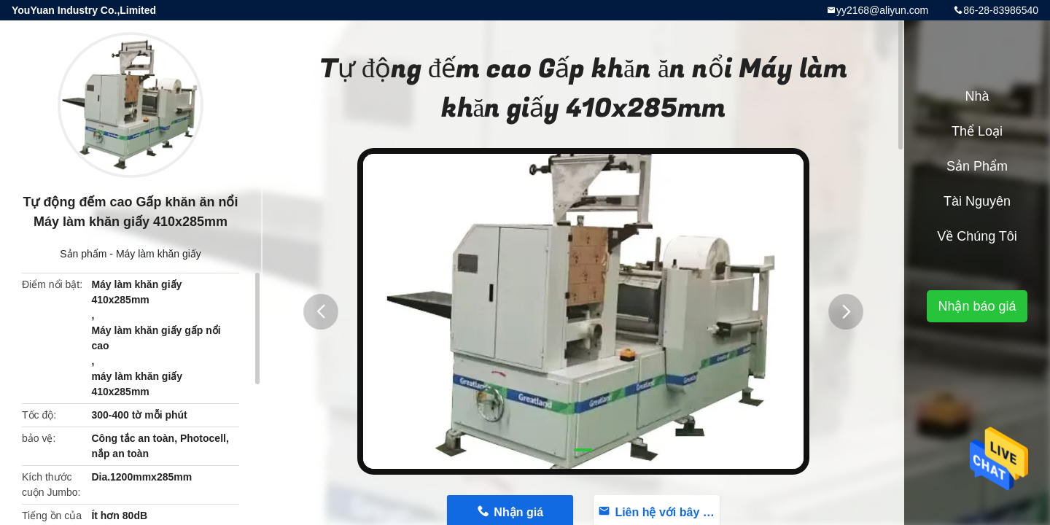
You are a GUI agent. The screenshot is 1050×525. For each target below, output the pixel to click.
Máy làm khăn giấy (158, 254)
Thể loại (977, 131)
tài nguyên (977, 201)
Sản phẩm (83, 254)
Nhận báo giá (977, 306)
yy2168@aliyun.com (882, 10)
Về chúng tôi (977, 236)
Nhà (977, 96)
